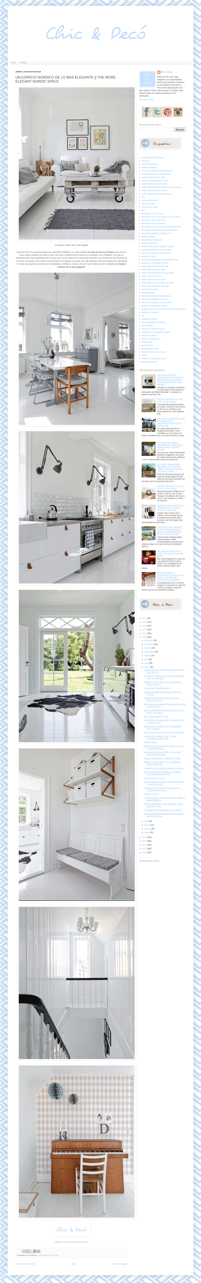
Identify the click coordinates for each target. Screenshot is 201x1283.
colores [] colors (148, 204)
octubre (147, 648)
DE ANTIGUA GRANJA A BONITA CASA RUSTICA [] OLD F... (161, 699)
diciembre (148, 640)
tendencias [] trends (150, 349)
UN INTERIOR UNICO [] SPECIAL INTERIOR (163, 733)
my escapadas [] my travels (153, 322)
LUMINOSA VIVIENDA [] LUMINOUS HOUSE (163, 769)
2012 (144, 849)
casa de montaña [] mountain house (157, 171)
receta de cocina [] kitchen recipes (156, 332)
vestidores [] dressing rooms (154, 358)
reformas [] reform (149, 335)
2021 (144, 618)
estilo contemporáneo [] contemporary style (160, 260)
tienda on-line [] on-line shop (154, 352)
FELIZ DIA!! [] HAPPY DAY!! (156, 717)
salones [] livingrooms (151, 339)
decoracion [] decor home (153, 213)
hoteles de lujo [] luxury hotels (154, 306)
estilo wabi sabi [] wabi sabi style (155, 286)
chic (143, 197)
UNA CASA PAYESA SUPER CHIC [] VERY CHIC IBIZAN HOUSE (162, 753)
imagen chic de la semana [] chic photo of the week (164, 309)
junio (146, 663)
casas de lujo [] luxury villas (153, 177)
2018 (144, 630)
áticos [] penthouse (150, 362)
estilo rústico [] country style (153, 279)
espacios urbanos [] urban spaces (156, 253)
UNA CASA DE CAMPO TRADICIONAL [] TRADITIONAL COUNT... (162, 789)
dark (143, 210)
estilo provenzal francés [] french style (158, 273)
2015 (144, 837)
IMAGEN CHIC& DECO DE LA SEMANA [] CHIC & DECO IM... (162, 763)
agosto (147, 655)
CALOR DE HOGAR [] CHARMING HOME (162, 759)
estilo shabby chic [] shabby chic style (158, 283)
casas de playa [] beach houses (155, 181)
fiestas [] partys (148, 293)
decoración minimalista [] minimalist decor (159, 230)
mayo (147, 667)
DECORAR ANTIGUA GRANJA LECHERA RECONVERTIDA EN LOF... (162, 773)
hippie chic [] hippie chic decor (154, 299)
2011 (144, 852)
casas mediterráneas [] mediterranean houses (161, 187)
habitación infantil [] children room (156, 296)
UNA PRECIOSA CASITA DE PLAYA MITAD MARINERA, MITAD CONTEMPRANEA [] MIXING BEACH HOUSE (169, 530)
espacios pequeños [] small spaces (157, 250)
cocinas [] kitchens (150, 200)
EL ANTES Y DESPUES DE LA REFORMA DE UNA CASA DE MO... (164, 677)
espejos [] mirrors (149, 256)
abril (146, 821)
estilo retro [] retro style (151, 276)
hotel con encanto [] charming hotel (157, 302)
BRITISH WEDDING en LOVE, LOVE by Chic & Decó (170, 400)
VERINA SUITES (151, 794)
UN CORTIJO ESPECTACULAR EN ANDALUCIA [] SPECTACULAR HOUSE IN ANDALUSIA (171, 422)
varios (144, 355)
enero (147, 832)
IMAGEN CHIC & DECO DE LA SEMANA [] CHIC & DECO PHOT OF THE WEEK (170, 508)
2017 (144, 633)
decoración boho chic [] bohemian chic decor (161, 217)
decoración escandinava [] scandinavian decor (161, 227)
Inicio (14, 62)
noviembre (149, 644)
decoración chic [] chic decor (154, 220)
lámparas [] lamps (149, 319)
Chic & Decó (167, 72)
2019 (144, 626)
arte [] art (145, 161)
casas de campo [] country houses (156, 174)
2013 (144, 845)
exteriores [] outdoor (150, 289)
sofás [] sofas (147, 342)
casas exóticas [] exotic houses (155, 184)
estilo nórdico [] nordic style (48, 1255)
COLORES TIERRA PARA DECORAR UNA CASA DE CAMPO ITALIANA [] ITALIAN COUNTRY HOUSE (170, 468)
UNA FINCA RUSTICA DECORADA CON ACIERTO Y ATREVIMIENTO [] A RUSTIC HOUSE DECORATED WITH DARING (170, 380)
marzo (147, 825)
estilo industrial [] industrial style (155, 266)
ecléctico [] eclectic (150, 243)
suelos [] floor (147, 345)
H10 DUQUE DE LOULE (154, 778)
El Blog (23, 62)
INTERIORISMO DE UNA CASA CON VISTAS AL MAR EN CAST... (164, 783)
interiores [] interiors (150, 312)
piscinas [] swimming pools (153, 329)
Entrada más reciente (25, 1264)
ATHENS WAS (150, 743)
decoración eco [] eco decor (153, 223)
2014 (144, 841)
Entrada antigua (120, 1264)
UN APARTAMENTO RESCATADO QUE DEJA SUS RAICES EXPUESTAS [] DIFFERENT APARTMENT (170, 576)
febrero (147, 829)
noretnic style (147, 326)
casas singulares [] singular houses (157, 194)
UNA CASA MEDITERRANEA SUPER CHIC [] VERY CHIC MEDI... (164, 712)
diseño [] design (148, 237)
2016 (144, 637)
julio (146, 659)
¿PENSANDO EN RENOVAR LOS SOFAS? (163, 810)
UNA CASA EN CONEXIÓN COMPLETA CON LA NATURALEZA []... (163, 747)
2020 (144, 622)
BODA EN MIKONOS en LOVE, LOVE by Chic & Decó (171, 487)
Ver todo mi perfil (146, 99)
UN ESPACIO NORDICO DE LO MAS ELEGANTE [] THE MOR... (160, 738)
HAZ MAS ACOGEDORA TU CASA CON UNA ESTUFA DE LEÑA (170, 553)
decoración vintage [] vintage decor (157, 233)
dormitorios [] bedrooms (152, 240)
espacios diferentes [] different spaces (158, 246)
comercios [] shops (150, 207)
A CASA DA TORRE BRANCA (157, 688)
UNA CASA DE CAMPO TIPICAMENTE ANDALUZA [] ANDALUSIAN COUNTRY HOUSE (170, 446)
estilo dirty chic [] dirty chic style (155, 263)
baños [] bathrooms (150, 164)
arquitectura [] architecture (153, 157)
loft (143, 316)
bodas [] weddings (149, 167)
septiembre (149, 652)
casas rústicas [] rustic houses (154, 190)
